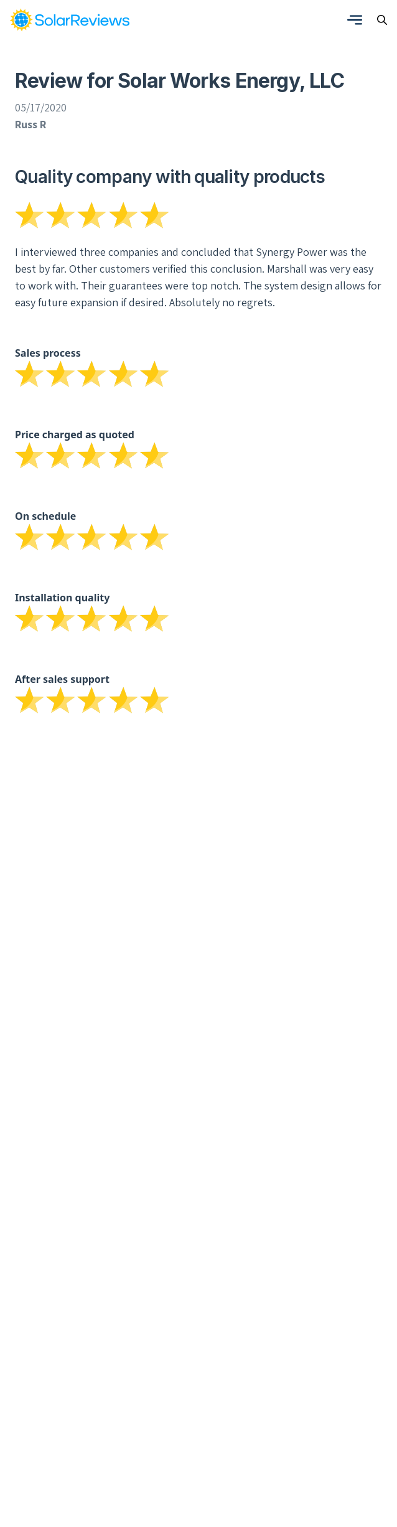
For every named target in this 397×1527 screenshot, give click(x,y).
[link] (69, 20)
